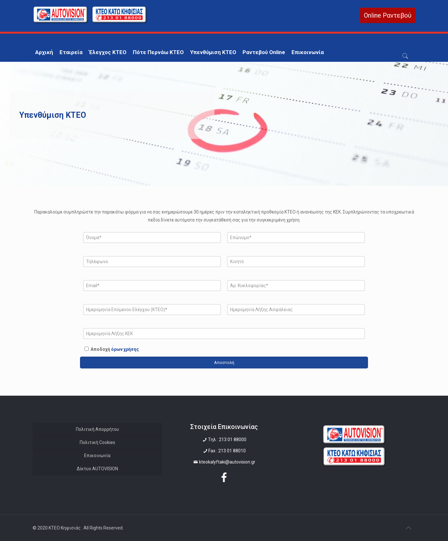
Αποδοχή (115, 349)
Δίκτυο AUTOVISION (97, 468)
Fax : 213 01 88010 (227, 450)
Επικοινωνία (97, 455)
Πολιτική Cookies (97, 442)
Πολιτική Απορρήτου (97, 429)
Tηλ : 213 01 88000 (227, 439)
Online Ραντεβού (388, 15)
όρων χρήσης (125, 349)
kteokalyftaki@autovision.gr (227, 461)
